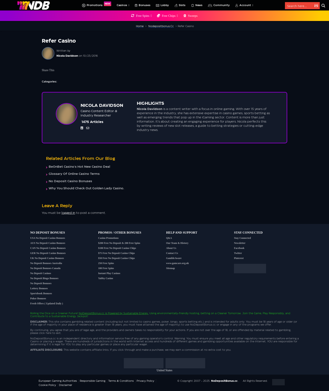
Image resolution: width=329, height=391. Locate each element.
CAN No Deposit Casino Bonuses (48, 248)
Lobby (165, 5)
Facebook (239, 248)
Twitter (238, 253)
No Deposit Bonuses (40, 283)
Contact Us (172, 253)
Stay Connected (242, 238)
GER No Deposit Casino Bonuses (48, 253)
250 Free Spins (106, 263)
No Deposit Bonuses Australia (46, 263)
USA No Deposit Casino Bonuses (47, 238)
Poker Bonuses (38, 298)
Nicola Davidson (67, 56)
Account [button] (246, 5)
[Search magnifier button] (323, 5)
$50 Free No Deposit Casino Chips (116, 258)
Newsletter (239, 243)
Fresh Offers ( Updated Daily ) (46, 303)
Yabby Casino (105, 278)
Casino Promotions (108, 238)
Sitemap (170, 268)
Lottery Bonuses (39, 288)
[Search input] (299, 5)
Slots (182, 5)
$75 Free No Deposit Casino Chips (116, 253)
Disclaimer (65, 385)
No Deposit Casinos (40, 273)
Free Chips (170, 15)
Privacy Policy (145, 381)
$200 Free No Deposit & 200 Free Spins (119, 243)
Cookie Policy (47, 385)
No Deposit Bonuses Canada (45, 268)
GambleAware (174, 258)
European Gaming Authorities (58, 381)
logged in (68, 213)
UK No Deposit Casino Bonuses (47, 258)
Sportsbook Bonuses (41, 293)
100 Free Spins (106, 268)
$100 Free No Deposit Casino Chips (117, 248)
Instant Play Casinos (109, 273)
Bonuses (144, 5)
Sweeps (193, 15)
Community (221, 5)
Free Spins (144, 15)
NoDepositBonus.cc (91, 313)
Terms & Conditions (121, 381)
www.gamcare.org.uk (177, 263)
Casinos (123, 5)
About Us (171, 248)
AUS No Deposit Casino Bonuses (47, 243)
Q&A (169, 238)
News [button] (199, 5)
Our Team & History (177, 243)
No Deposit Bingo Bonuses (44, 278)
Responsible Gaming (92, 381)
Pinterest (239, 258)
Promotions (99, 4)
